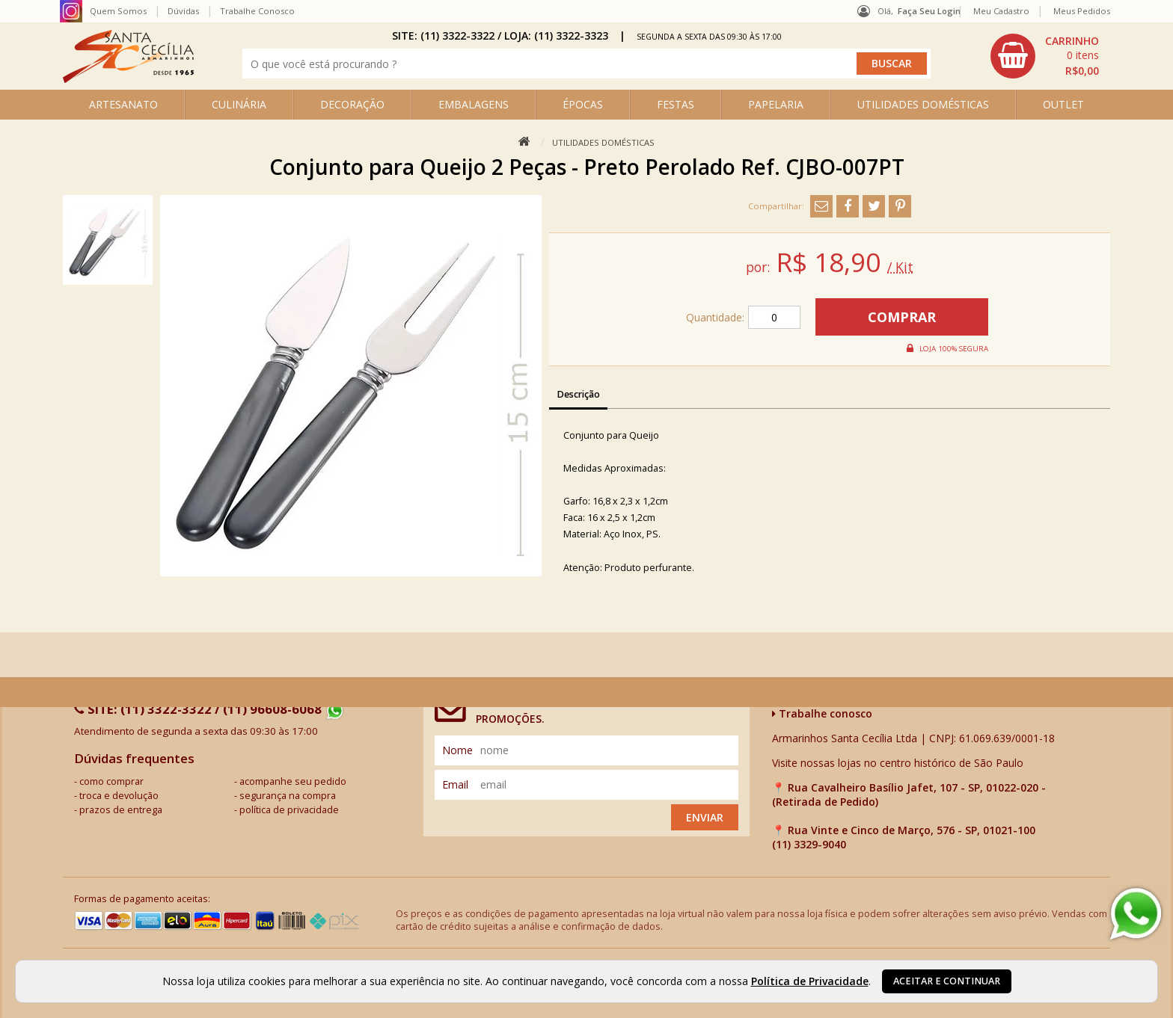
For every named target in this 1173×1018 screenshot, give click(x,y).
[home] (128, 79)
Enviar (704, 817)
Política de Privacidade (810, 981)
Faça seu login (929, 10)
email (455, 784)
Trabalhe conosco (822, 713)
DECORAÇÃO (352, 104)
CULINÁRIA (239, 104)
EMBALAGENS (473, 104)
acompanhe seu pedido (292, 781)
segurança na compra (287, 795)
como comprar (111, 781)
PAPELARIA (775, 104)
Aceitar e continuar (946, 981)
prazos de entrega (120, 809)
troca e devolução (119, 795)
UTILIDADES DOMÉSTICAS (923, 104)
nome (457, 750)
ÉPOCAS (583, 104)
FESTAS (675, 104)
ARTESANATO (123, 104)
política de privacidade (289, 809)
